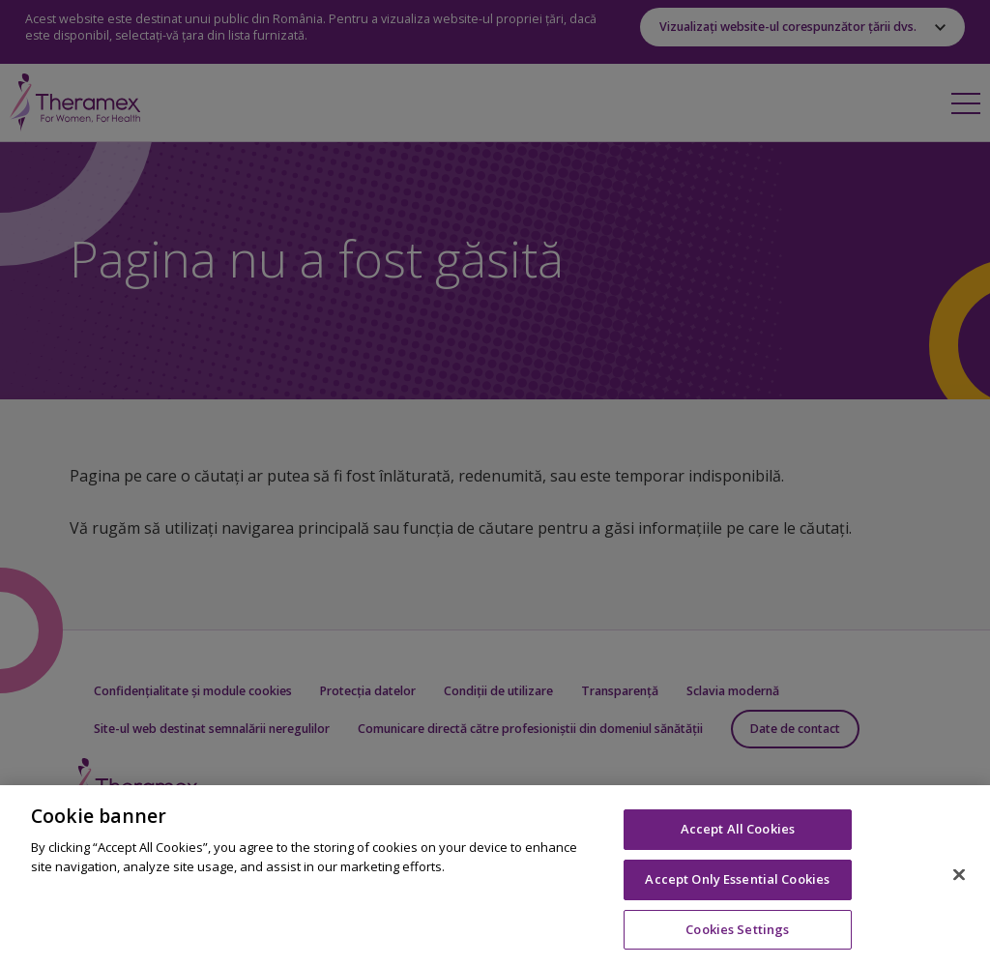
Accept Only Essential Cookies (737, 888)
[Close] (959, 884)
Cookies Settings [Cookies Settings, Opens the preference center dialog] (737, 938)
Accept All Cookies (738, 838)
